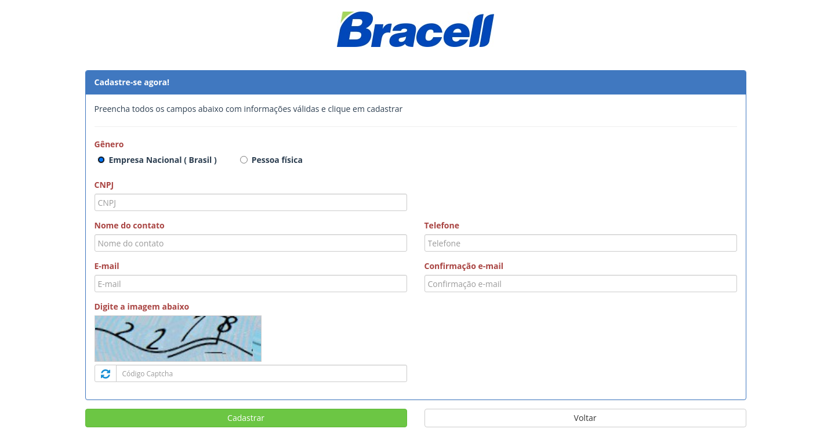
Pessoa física (277, 159)
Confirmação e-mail (464, 265)
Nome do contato (130, 225)
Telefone (441, 225)
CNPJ (104, 184)
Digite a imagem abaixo (142, 306)
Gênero (109, 144)
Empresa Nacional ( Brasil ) (163, 159)
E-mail (107, 265)
